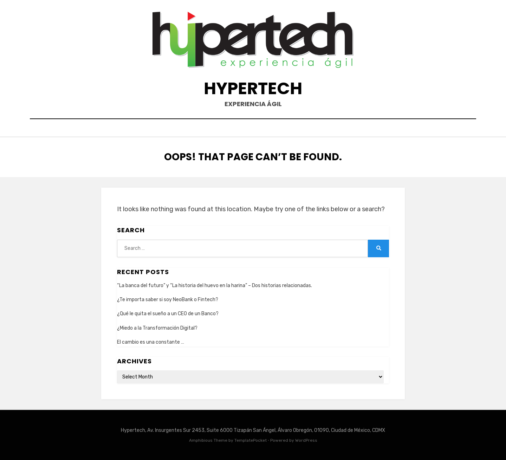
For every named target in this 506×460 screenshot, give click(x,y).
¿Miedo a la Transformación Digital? (157, 328)
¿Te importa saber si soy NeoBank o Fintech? (167, 300)
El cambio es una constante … (150, 342)
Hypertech (253, 88)
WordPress (306, 440)
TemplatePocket (250, 440)
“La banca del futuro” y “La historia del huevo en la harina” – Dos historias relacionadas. (214, 286)
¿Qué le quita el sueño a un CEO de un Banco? (168, 314)
